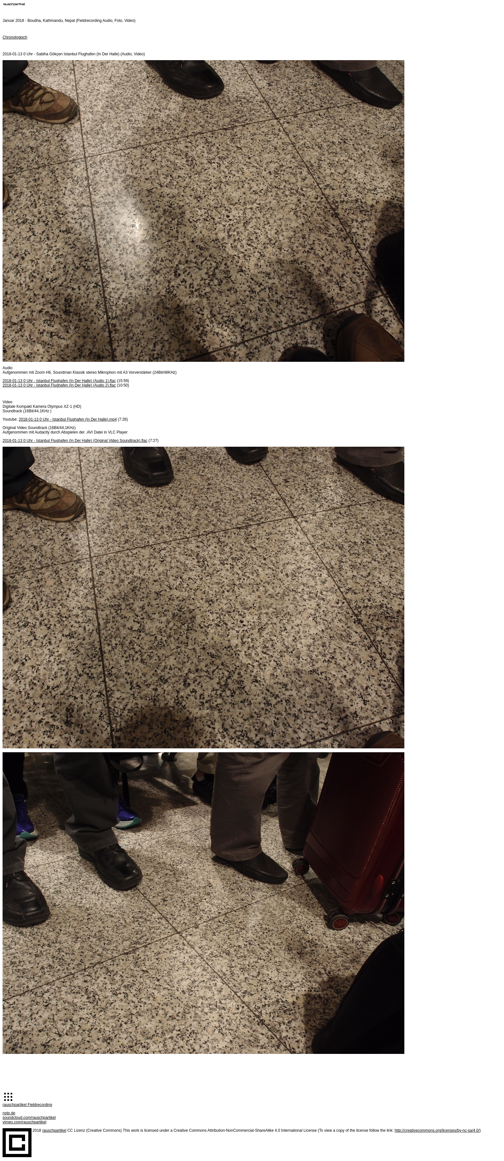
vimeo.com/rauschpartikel (24, 1122)
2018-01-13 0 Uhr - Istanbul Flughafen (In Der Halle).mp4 (68, 419)
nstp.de (9, 1113)
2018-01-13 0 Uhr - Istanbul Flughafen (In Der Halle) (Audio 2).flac (59, 385)
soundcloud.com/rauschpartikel (29, 1117)
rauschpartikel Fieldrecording (27, 1104)
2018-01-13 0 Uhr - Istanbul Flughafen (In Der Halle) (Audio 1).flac (59, 381)
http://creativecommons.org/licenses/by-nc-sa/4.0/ (437, 1130)
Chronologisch (15, 37)
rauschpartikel (54, 1130)
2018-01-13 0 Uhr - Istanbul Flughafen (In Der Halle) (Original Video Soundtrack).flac (75, 440)
